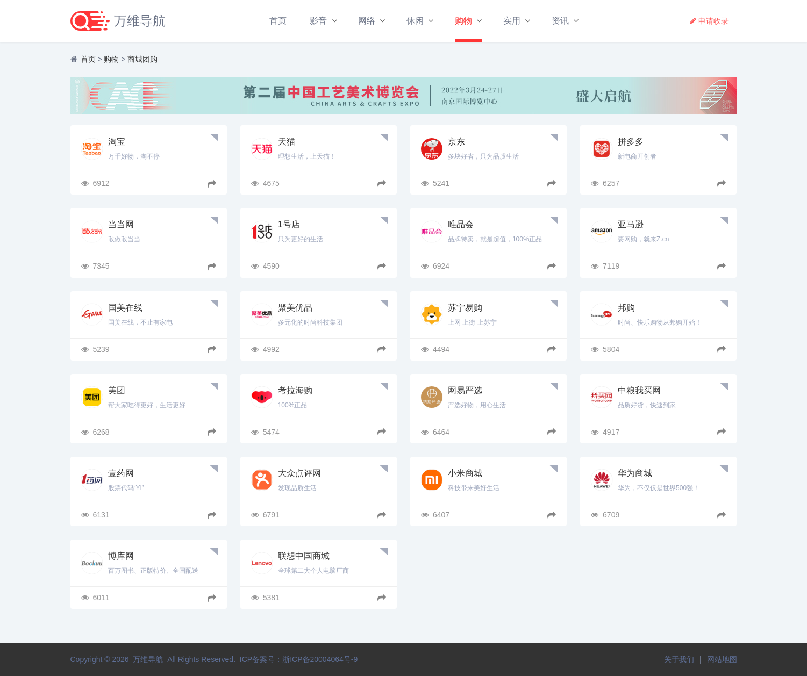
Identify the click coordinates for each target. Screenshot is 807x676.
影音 (318, 20)
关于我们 (679, 659)
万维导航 (148, 659)
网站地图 (722, 659)
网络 (366, 20)
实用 (511, 20)
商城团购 (142, 59)
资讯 (560, 20)
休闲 (415, 20)
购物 (463, 20)
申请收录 (709, 21)
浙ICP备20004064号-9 (320, 659)
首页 (278, 20)
